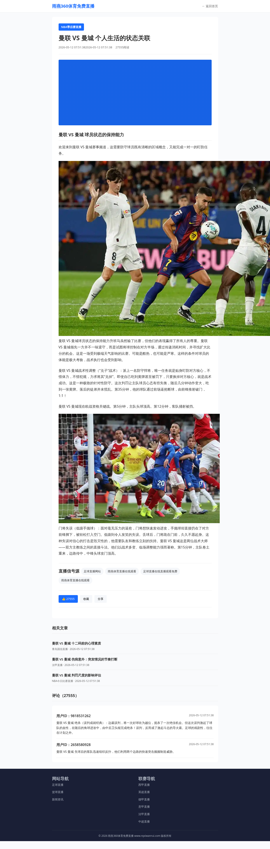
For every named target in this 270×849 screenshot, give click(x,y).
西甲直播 (144, 785)
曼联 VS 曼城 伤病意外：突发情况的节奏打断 (84, 659)
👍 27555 (68, 599)
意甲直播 (144, 807)
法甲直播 (144, 814)
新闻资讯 (57, 799)
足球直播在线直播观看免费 (160, 571)
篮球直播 (57, 792)
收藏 (86, 599)
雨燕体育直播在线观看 (122, 571)
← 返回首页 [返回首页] (210, 6)
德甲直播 (144, 799)
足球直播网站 (92, 571)
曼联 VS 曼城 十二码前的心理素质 (76, 643)
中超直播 (144, 821)
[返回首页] (73, 6)
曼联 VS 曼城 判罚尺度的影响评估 (76, 675)
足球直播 (57, 785)
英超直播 (144, 792)
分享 (100, 599)
